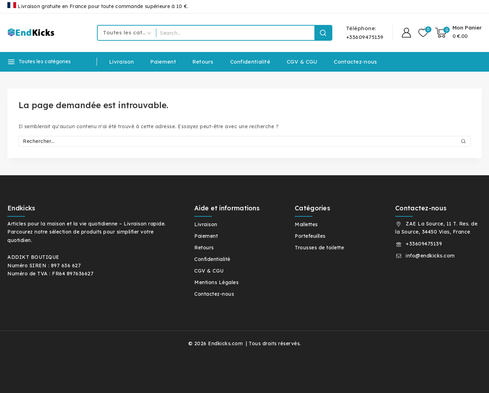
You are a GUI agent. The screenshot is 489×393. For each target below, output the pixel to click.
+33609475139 (424, 244)
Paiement (163, 61)
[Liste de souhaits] (423, 33)
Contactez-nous (355, 61)
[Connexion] (406, 33)
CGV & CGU (302, 61)
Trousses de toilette (319, 247)
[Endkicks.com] (32, 32)
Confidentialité (250, 61)
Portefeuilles (310, 236)
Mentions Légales (216, 282)
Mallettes (306, 224)
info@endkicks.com (430, 256)
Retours (203, 61)
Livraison (121, 61)
